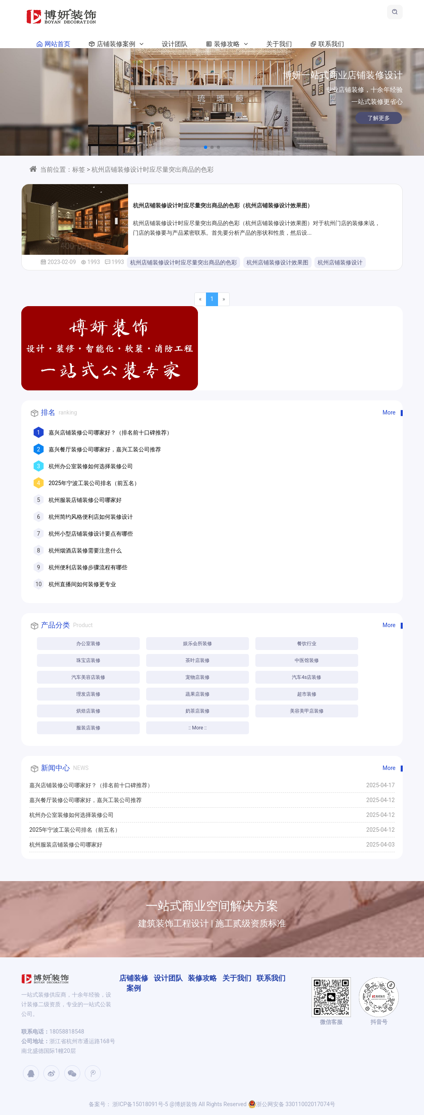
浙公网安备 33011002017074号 (292, 1104)
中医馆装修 (307, 660)
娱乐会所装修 (197, 643)
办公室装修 (88, 643)
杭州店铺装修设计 (340, 262)
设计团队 (175, 44)
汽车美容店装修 (88, 677)
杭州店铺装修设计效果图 (277, 262)
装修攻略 (225, 44)
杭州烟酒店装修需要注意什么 (85, 550)
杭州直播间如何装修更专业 (82, 584)
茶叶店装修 (198, 660)
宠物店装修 (198, 677)
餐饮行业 (306, 643)
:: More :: (197, 728)
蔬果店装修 (198, 694)
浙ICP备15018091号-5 (139, 1104)
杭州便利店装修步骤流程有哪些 (88, 567)
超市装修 (306, 694)
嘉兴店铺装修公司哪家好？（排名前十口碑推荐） (110, 432)
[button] (205, 147)
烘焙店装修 (88, 711)
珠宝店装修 (88, 660)
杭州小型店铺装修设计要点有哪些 (91, 533)
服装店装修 (88, 728)
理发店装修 (88, 694)
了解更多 (362, 118)
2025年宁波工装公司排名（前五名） (94, 483)
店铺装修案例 (114, 44)
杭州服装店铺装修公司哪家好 (85, 500)
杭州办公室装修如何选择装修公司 (91, 466)
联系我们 (325, 44)
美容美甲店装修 (307, 711)
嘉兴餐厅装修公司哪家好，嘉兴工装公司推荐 (105, 449)
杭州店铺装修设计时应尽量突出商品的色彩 (183, 262)
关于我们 (279, 44)
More (389, 412)
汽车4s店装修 (306, 677)
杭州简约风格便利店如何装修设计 (91, 517)
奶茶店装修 (198, 711)
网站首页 (51, 44)
